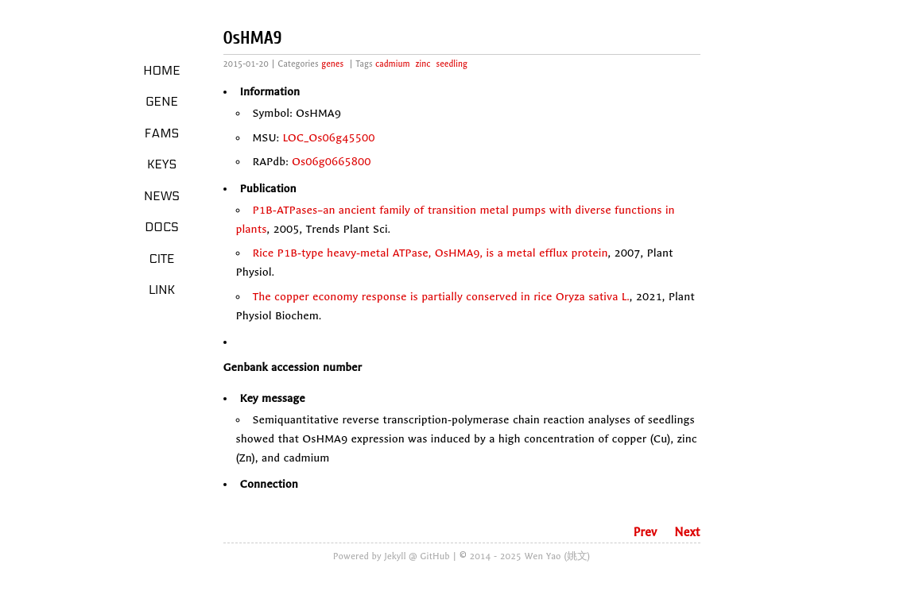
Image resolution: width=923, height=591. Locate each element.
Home (161, 71)
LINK (162, 290)
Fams (162, 133)
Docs (162, 227)
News (162, 196)
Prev (645, 532)
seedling (452, 64)
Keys (161, 164)
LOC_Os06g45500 (328, 138)
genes (332, 64)
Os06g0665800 (331, 161)
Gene (161, 102)
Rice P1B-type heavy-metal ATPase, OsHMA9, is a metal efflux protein (430, 253)
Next (687, 532)
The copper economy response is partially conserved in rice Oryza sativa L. (441, 296)
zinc (423, 64)
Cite (161, 259)
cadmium (392, 64)
